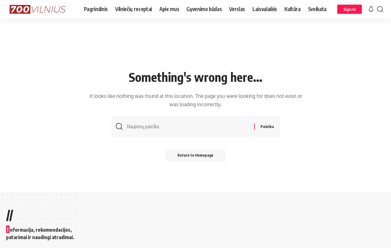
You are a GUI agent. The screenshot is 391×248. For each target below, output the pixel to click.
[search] (380, 9)
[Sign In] (349, 9)
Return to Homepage (195, 155)
